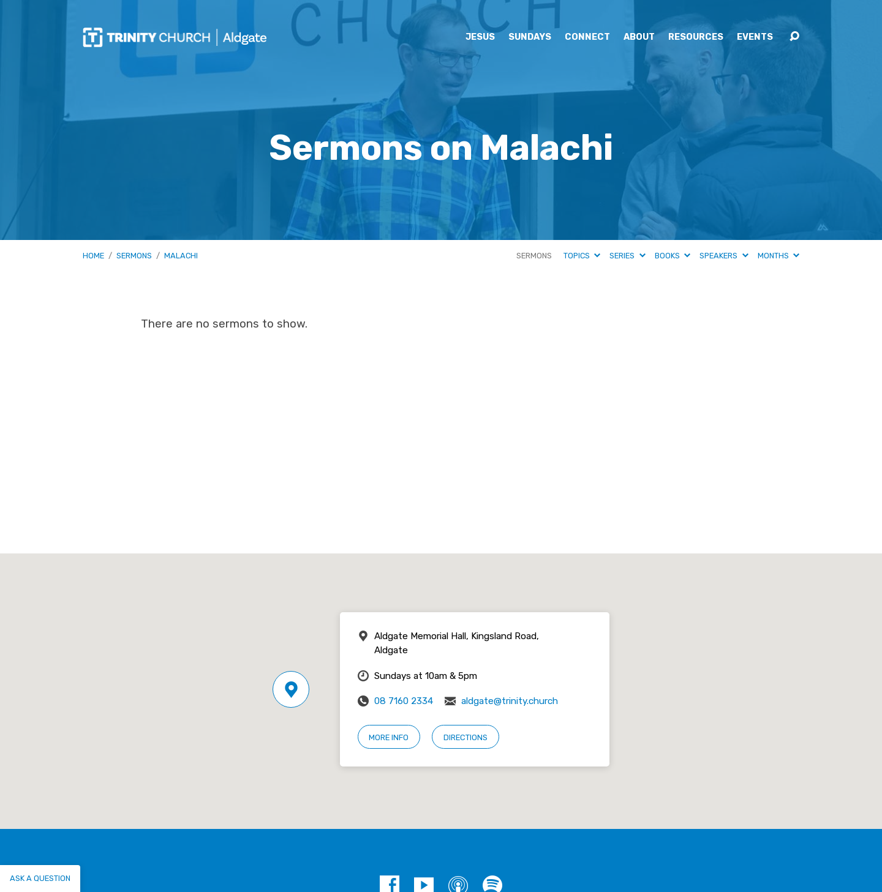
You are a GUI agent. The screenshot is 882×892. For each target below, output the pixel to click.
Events (755, 37)
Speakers (723, 255)
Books (672, 255)
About (639, 37)
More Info (389, 737)
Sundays (529, 37)
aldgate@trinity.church (509, 700)
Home (93, 255)
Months (778, 255)
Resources (695, 37)
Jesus (480, 37)
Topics (582, 255)
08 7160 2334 (403, 700)
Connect (587, 37)
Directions (465, 737)
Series (627, 255)
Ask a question (40, 878)
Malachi (181, 255)
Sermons (134, 255)
